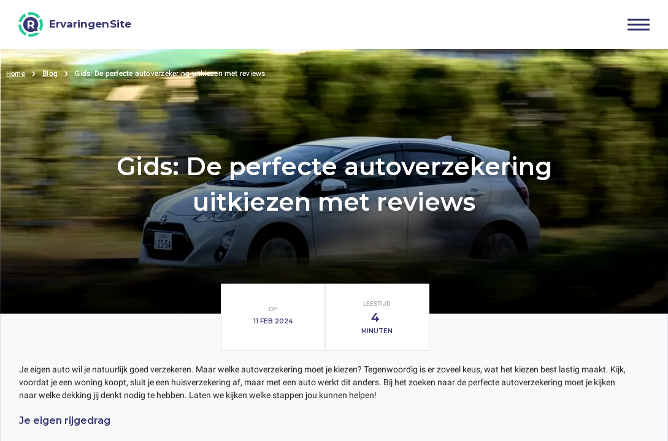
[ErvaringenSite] (74, 24)
